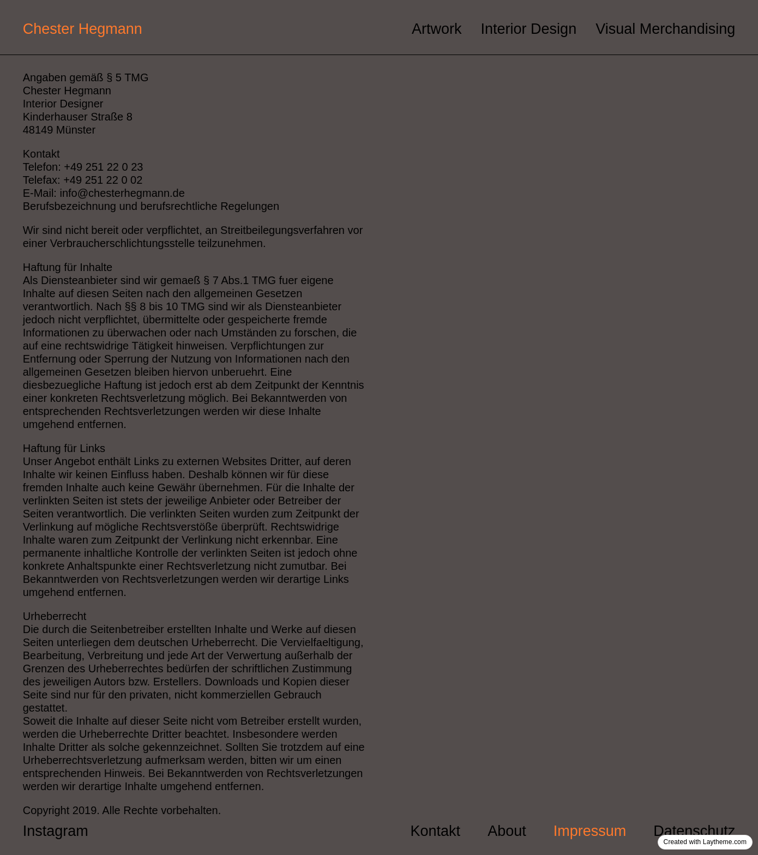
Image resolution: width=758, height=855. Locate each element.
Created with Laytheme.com (705, 842)
